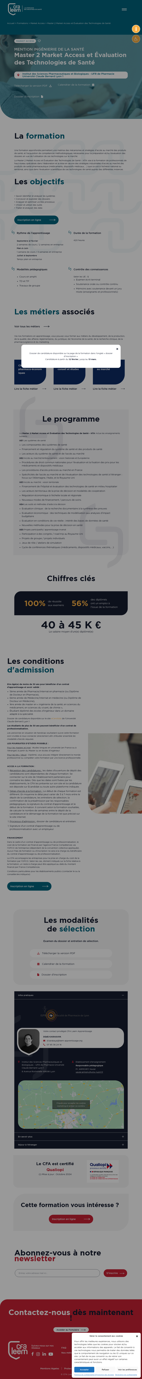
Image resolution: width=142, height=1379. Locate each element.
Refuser (105, 1370)
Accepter (84, 1370)
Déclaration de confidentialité (126, 1375)
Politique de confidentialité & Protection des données (94, 1375)
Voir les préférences (127, 1370)
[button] (137, 1336)
